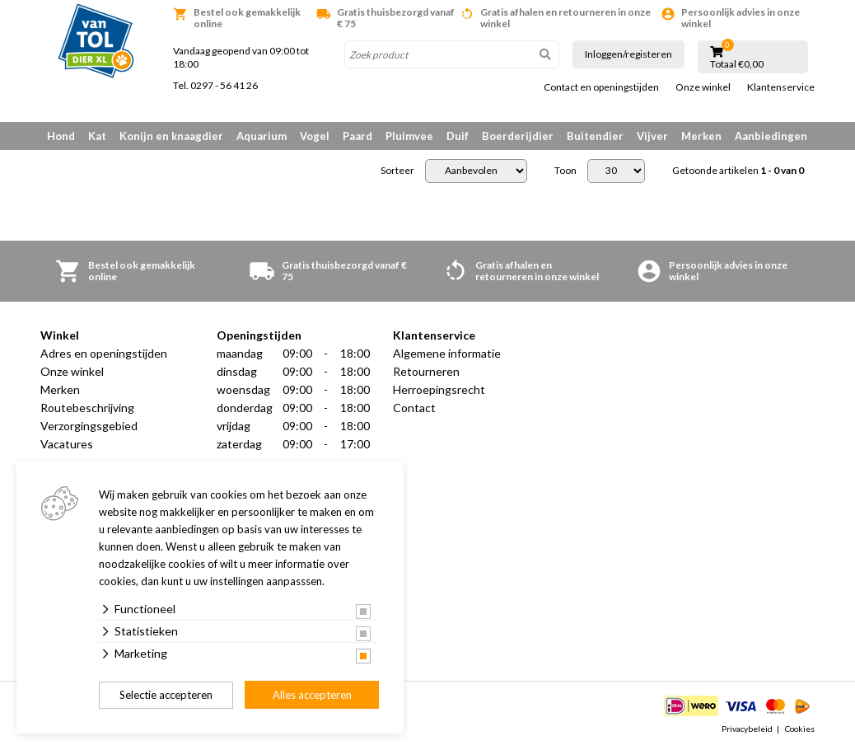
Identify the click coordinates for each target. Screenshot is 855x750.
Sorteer (397, 171)
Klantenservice (781, 87)
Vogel (314, 136)
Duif (457, 136)
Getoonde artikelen (738, 171)
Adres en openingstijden (103, 353)
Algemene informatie (447, 353)
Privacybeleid (747, 729)
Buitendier (595, 136)
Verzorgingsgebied (89, 426)
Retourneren (426, 371)
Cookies (800, 729)
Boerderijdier (518, 136)
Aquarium (261, 136)
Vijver (652, 136)
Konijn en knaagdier (171, 136)
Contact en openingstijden (601, 87)
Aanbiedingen (771, 136)
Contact (414, 408)
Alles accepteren (312, 694)
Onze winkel (703, 87)
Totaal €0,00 (737, 64)
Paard (357, 136)
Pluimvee (409, 136)
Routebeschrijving (87, 408)
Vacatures (66, 444)
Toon (565, 171)
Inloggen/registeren (628, 54)
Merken (701, 136)
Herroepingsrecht (439, 389)
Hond (61, 136)
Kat (97, 136)
